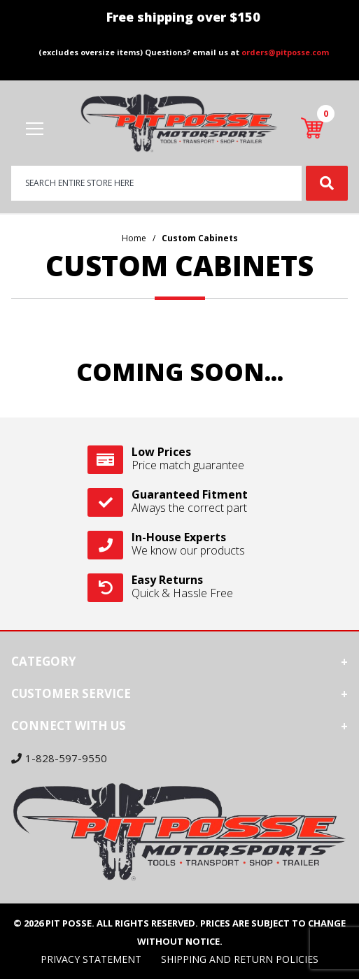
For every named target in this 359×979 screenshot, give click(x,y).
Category (43, 661)
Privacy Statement (91, 959)
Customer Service (71, 693)
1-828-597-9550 (59, 758)
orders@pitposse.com (285, 52)
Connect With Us (68, 725)
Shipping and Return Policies (239, 959)
